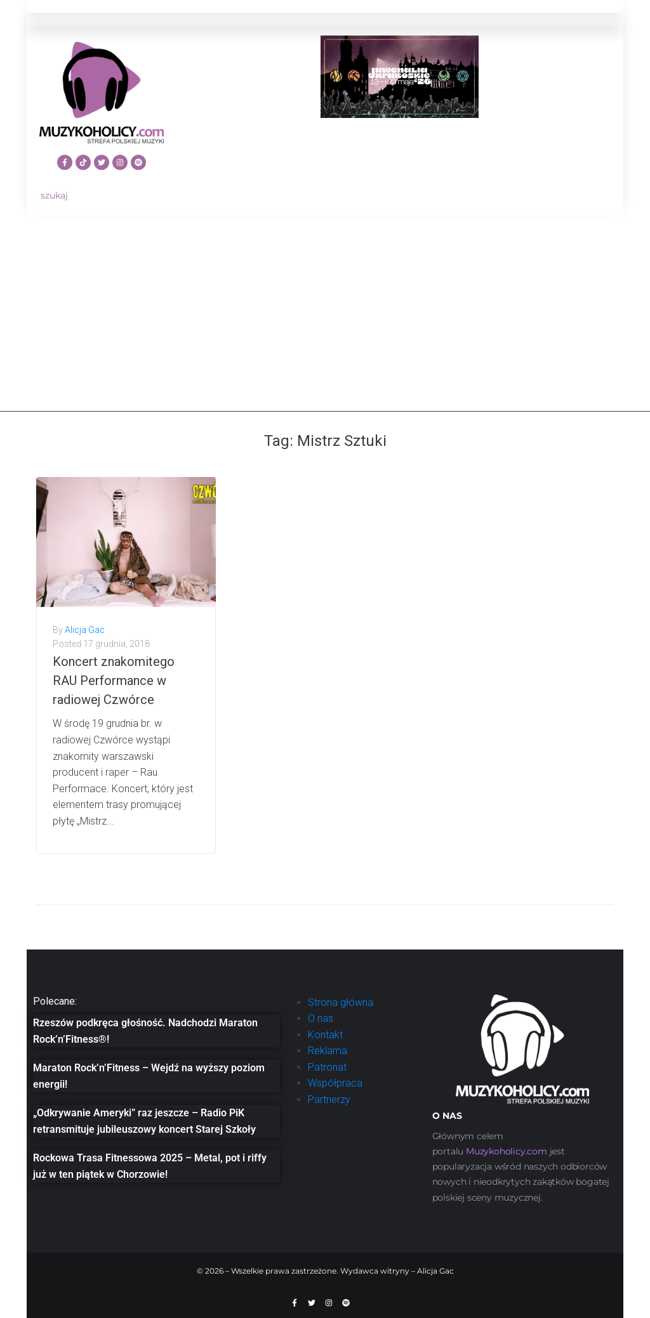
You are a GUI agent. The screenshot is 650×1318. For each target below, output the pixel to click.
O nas (320, 1018)
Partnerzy (329, 1099)
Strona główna (340, 1002)
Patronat (327, 1067)
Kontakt (325, 1035)
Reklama (327, 1051)
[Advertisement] (325, 323)
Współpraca (335, 1083)
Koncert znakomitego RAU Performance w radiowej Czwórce (114, 680)
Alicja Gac (85, 630)
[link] (506, 1151)
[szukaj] (101, 196)
